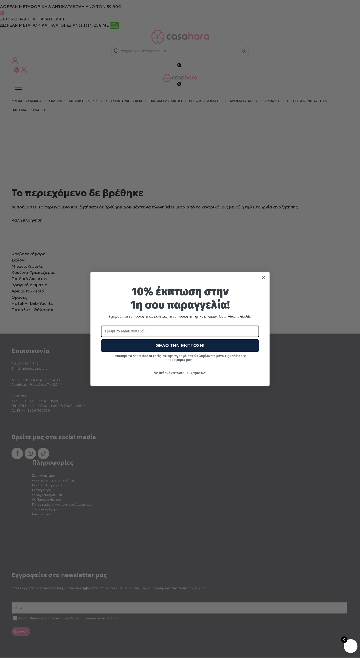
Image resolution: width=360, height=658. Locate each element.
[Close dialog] (264, 277)
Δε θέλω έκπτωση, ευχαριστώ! (180, 373)
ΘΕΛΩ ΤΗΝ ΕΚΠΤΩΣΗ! (180, 345)
